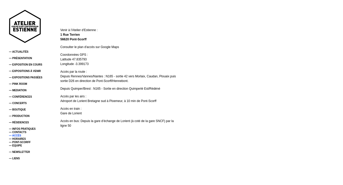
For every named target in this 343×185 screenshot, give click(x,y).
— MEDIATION (17, 90)
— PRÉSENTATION (20, 58)
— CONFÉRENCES (20, 96)
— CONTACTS (17, 132)
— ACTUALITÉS (18, 51)
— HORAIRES (17, 138)
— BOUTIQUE (17, 109)
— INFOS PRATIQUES (22, 128)
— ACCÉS (15, 135)
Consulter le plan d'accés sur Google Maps (89, 47)
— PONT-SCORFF (20, 142)
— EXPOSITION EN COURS (25, 64)
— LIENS (14, 158)
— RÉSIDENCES (19, 122)
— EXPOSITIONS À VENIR (25, 71)
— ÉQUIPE (15, 145)
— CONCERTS (18, 103)
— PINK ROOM (18, 83)
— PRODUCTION (19, 116)
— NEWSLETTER (19, 152)
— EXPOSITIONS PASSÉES (25, 77)
